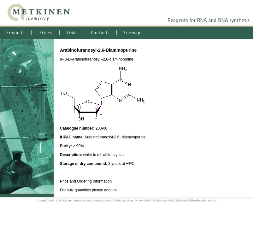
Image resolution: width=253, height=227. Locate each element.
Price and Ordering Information (86, 181)
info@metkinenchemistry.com (201, 200)
